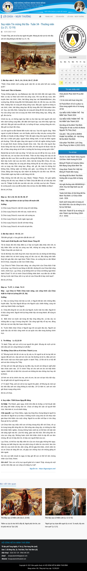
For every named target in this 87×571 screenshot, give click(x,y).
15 (73, 74)
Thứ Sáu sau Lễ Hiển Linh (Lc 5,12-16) (59, 518)
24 (81, 79)
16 (77, 74)
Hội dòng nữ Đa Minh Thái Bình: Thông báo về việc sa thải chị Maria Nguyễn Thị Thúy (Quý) (72, 127)
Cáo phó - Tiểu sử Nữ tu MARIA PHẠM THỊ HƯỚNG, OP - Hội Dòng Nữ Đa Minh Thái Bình (71, 136)
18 (85, 74)
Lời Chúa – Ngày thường (75, 16)
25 (85, 79)
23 (77, 79)
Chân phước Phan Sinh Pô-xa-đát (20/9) (71, 95)
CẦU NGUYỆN (60, 16)
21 (69, 79)
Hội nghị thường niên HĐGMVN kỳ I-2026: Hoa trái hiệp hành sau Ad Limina (72, 186)
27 (66, 83)
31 (81, 83)
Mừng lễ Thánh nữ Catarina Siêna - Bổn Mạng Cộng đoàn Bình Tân (72, 164)
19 (62, 79)
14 (69, 74)
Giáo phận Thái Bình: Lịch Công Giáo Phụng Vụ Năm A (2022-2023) (72, 144)
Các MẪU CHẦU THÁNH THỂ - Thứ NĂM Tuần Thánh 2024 (71, 113)
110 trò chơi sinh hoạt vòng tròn (70, 100)
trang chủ (49, 16)
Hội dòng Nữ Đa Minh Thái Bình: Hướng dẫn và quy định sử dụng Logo (71, 178)
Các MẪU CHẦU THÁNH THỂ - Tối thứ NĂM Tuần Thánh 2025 (71, 120)
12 (62, 74)
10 (81, 70)
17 (81, 74)
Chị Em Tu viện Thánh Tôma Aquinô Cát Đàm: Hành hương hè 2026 (72, 158)
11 (85, 70)
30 (77, 83)
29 (73, 83)
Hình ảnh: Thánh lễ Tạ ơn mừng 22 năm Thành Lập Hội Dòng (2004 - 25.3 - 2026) (71, 213)
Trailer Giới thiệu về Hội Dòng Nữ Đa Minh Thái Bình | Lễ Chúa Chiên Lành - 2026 (72, 195)
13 (66, 74)
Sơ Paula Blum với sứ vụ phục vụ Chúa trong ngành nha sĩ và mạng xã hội (71, 106)
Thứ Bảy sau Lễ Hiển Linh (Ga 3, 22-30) (15, 518)
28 (69, 83)
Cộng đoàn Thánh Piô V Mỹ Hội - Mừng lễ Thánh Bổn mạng (71, 170)
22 (73, 79)
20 (66, 79)
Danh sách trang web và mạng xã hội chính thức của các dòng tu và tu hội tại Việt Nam (72, 204)
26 (62, 83)
